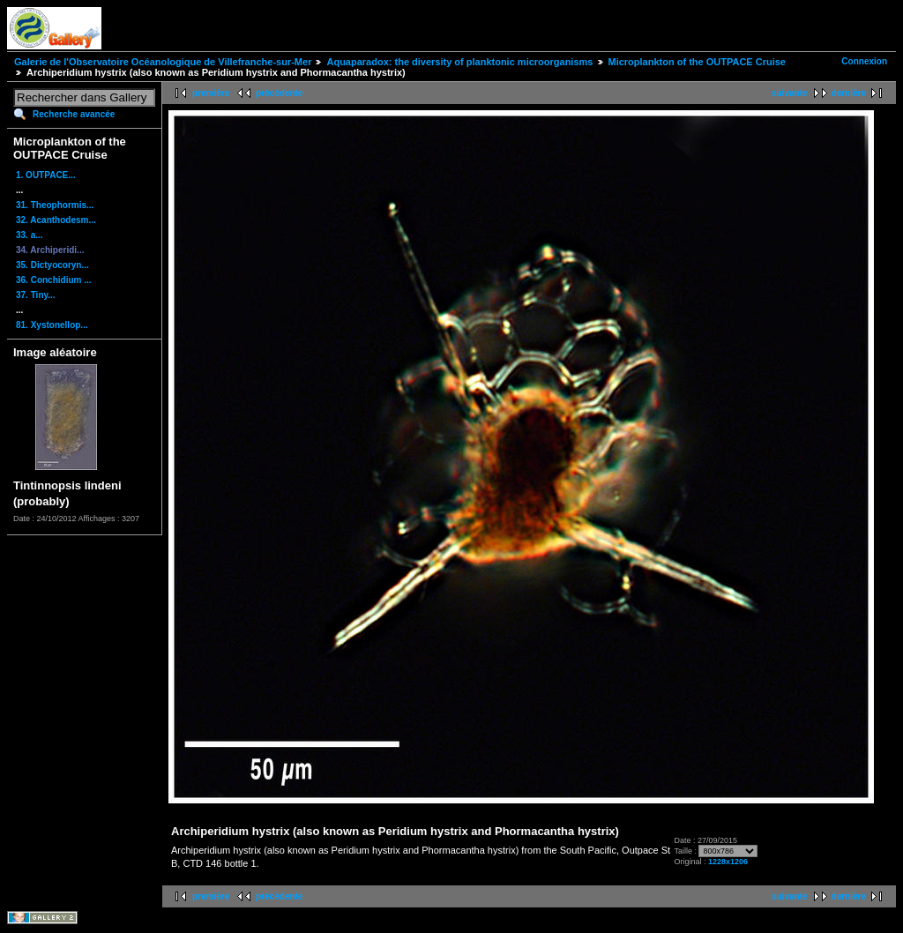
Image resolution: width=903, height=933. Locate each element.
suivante (790, 93)
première (210, 93)
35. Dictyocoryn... (52, 265)
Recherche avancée (74, 114)
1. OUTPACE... (46, 175)
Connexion (864, 61)
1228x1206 (728, 861)
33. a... (29, 235)
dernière (849, 93)
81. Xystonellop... (52, 325)
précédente (279, 93)
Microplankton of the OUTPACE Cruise (697, 61)
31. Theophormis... (54, 205)
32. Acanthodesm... (56, 220)
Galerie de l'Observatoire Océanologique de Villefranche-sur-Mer (162, 61)
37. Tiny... (36, 295)
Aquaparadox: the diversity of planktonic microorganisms (459, 61)
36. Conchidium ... (54, 280)
